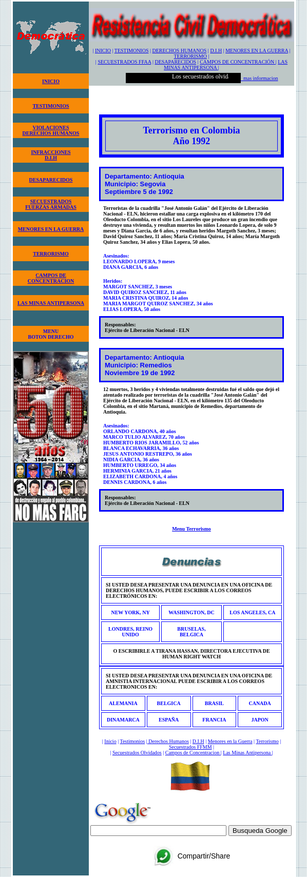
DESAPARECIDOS (51, 180)
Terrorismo (267, 741)
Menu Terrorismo (191, 529)
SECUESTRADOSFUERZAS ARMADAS (50, 204)
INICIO (51, 81)
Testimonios (132, 741)
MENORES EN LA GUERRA (51, 229)
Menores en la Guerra (230, 741)
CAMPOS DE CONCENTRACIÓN (238, 62)
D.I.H (216, 50)
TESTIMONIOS (50, 106)
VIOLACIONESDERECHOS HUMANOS (51, 130)
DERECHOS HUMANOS (179, 50)
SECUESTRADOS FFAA (124, 62)
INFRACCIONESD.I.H (50, 155)
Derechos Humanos (168, 741)
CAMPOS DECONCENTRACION (51, 278)
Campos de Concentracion (193, 752)
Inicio (110, 741)
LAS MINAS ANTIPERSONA (50, 303)
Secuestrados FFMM (190, 747)
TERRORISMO (50, 254)
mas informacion (259, 78)
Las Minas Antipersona (247, 752)
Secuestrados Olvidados (137, 752)
